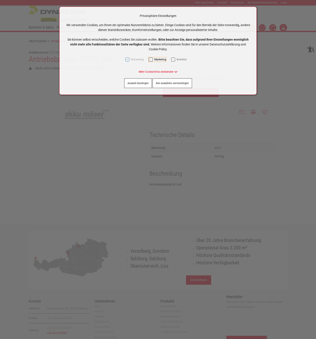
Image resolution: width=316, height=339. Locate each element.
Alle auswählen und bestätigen (172, 83)
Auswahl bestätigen (138, 83)
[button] (158, 71)
